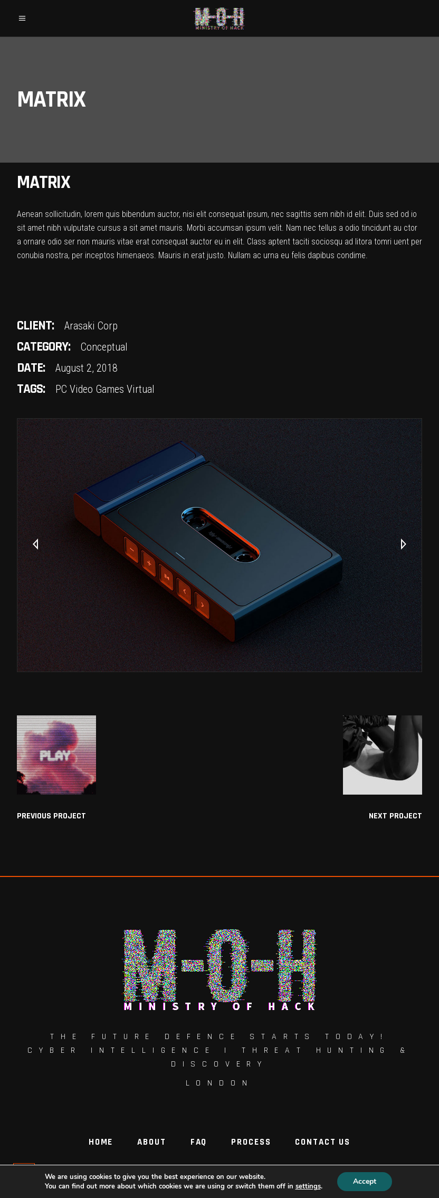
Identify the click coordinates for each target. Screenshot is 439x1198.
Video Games (97, 389)
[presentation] (35, 544)
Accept (364, 1181)
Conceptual (104, 347)
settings (308, 1186)
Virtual (141, 389)
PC (61, 389)
